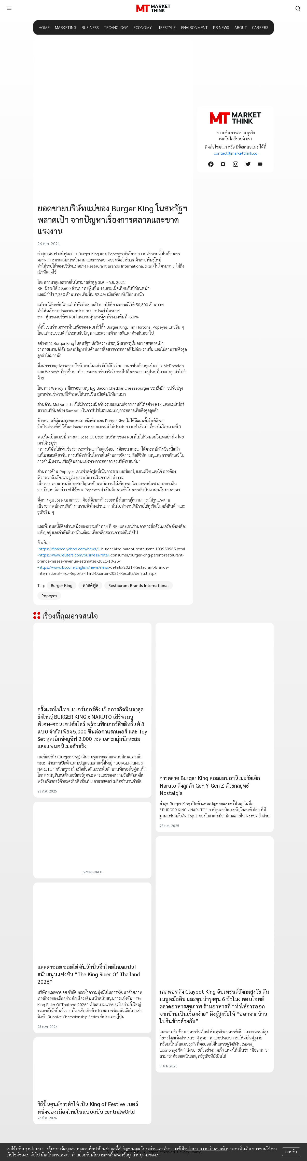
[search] (298, 8)
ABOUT (240, 27)
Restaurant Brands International (138, 585)
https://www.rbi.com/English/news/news (74, 567)
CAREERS (260, 27)
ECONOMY (142, 27)
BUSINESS (90, 27)
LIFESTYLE (166, 27)
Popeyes (49, 595)
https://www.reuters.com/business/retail (74, 554)
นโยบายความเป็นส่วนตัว (206, 1148)
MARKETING (65, 27)
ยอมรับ (291, 1151)
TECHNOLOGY (116, 27)
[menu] (9, 8)
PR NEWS (221, 27)
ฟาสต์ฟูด (90, 585)
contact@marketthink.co (235, 153)
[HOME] (153, 8)
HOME (44, 27)
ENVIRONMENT (194, 27)
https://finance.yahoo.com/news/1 (69, 548)
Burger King (61, 585)
